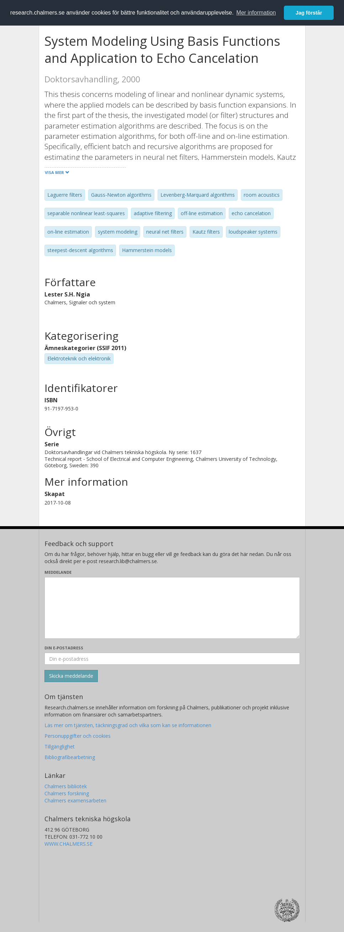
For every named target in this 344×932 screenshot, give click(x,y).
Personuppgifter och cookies (77, 735)
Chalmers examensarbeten (75, 800)
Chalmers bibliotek (65, 786)
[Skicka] (71, 676)
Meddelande (58, 572)
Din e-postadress (63, 647)
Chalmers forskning (66, 793)
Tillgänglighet (59, 746)
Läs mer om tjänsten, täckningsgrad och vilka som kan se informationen (127, 725)
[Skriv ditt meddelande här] (172, 608)
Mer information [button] (256, 13)
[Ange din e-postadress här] (172, 659)
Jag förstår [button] (309, 13)
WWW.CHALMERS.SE (68, 843)
